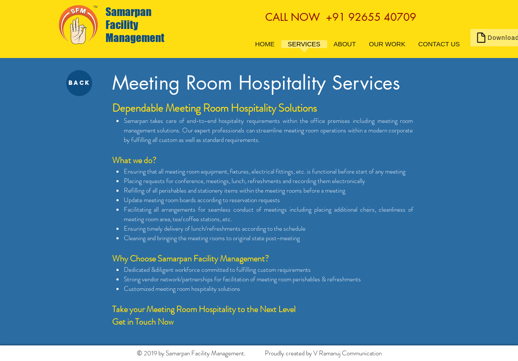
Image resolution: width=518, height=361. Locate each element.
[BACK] (79, 83)
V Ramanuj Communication (347, 353)
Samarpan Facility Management (135, 24)
